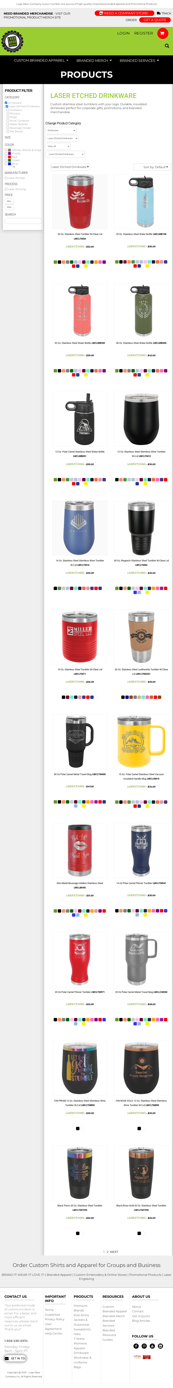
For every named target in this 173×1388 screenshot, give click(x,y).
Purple (16, 153)
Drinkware (14, 102)
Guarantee (52, 1314)
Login (123, 33)
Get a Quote (141, 1316)
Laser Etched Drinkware (24, 106)
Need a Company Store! (124, 13)
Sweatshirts (82, 1329)
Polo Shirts (81, 1315)
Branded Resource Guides (109, 1335)
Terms (49, 1310)
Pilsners (15, 113)
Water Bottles (19, 124)
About (136, 1306)
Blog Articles (141, 1320)
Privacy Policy (54, 1319)
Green (16, 160)
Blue (15, 163)
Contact (138, 1311)
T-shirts (79, 1339)
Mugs (13, 117)
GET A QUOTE (155, 20)
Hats (77, 1334)
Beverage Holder (20, 128)
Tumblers (16, 110)
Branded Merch (113, 1316)
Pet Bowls (16, 131)
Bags (77, 1367)
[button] (162, 33)
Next (114, 1252)
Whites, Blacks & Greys (26, 150)
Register (143, 33)
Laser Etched (16, 178)
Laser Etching (17, 189)
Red (14, 157)
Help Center (53, 1333)
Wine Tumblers (19, 120)
